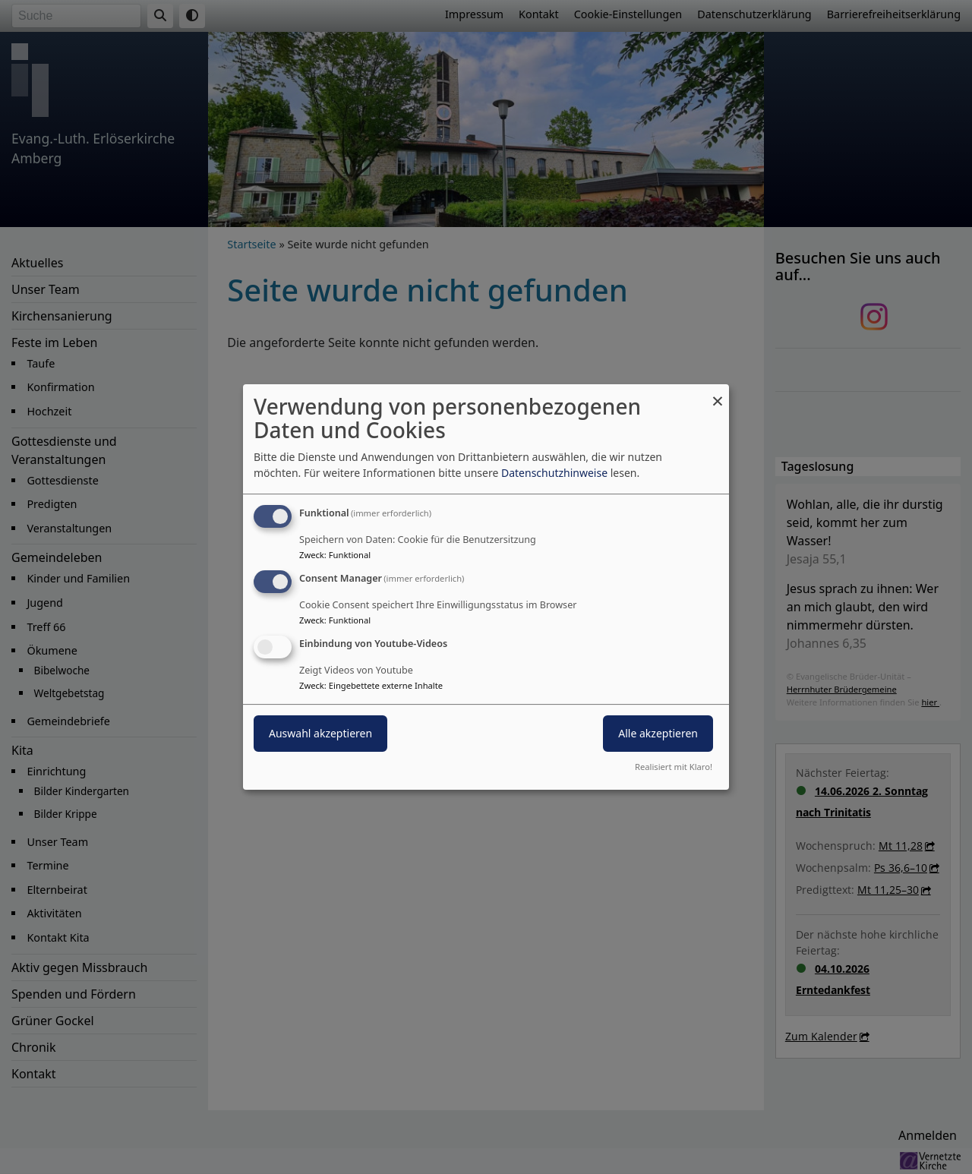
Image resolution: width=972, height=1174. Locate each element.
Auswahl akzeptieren (320, 733)
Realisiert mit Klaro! (673, 766)
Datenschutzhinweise (554, 472)
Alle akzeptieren (658, 733)
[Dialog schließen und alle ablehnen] (717, 393)
